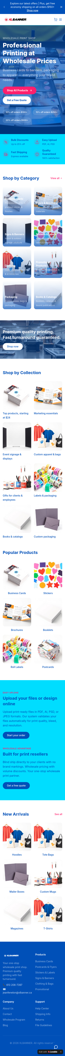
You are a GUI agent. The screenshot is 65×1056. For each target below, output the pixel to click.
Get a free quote (16, 785)
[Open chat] (56, 1047)
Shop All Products (19, 90)
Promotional (42, 989)
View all (56, 178)
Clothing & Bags (44, 983)
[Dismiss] (61, 1052)
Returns (39, 1019)
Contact (7, 1014)
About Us (8, 1008)
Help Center (42, 1008)
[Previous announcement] (4, 7)
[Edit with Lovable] (48, 1052)
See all (58, 814)
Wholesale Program (14, 1019)
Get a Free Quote (17, 100)
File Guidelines (43, 1025)
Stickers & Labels (45, 972)
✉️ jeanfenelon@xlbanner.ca (16, 991)
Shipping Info (42, 1014)
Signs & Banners (44, 978)
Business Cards (44, 961)
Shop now (32, 10)
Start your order (16, 735)
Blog (5, 1025)
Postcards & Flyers (46, 966)
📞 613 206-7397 (12, 984)
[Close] (61, 7)
